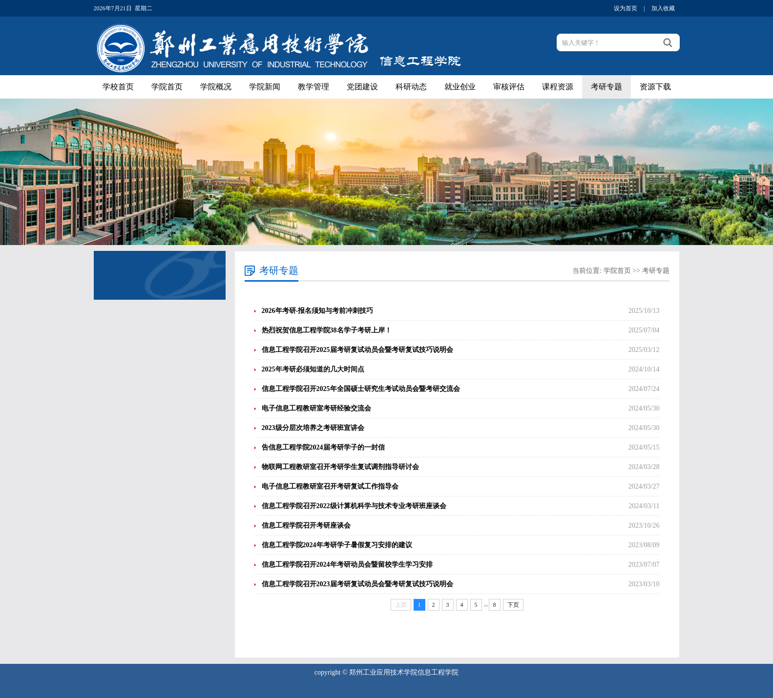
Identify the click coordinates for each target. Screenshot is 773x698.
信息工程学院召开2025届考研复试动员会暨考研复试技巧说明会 (357, 349)
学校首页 (118, 86)
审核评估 (508, 86)
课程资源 (557, 86)
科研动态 (411, 86)
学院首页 (167, 86)
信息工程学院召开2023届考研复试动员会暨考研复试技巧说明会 (357, 584)
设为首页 (625, 8)
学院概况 (215, 86)
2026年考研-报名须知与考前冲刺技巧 (318, 310)
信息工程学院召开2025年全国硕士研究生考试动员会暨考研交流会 (361, 388)
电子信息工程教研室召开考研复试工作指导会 (330, 486)
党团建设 (362, 86)
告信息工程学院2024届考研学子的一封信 (323, 447)
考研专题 (606, 86)
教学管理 (313, 86)
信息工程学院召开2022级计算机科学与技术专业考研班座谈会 (354, 506)
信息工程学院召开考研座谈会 (306, 525)
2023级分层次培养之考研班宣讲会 (313, 427)
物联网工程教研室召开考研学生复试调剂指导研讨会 (340, 467)
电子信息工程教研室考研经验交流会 (316, 408)
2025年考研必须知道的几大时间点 (313, 369)
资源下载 (655, 86)
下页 (513, 604)
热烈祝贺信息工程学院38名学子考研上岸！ (327, 330)
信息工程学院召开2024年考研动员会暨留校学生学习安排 (347, 564)
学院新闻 (264, 86)
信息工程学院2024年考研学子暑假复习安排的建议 (337, 545)
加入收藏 (663, 8)
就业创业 (460, 86)
